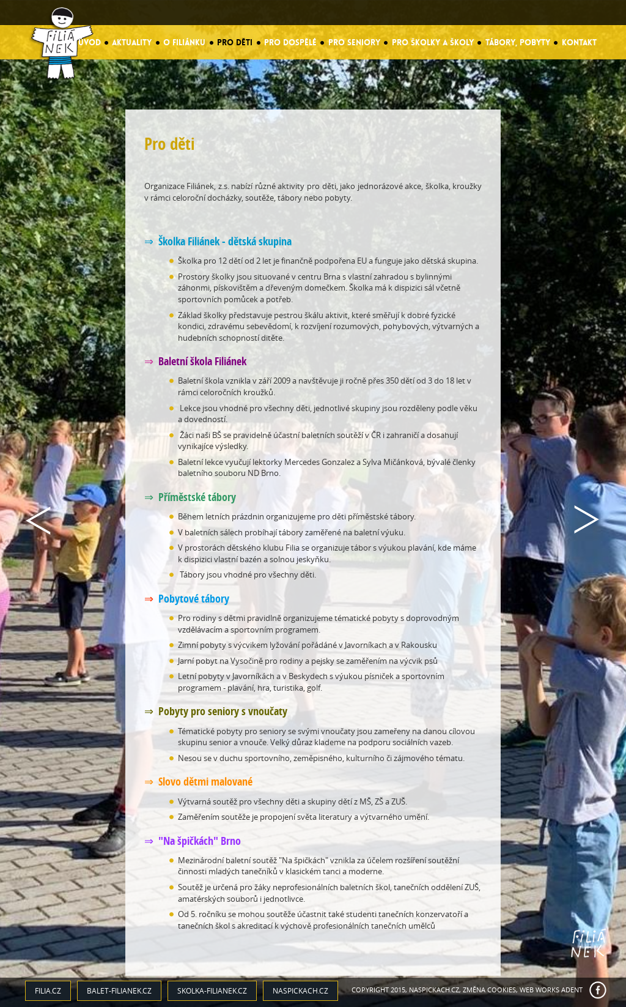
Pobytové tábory (193, 598)
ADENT (572, 989)
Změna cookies (489, 989)
